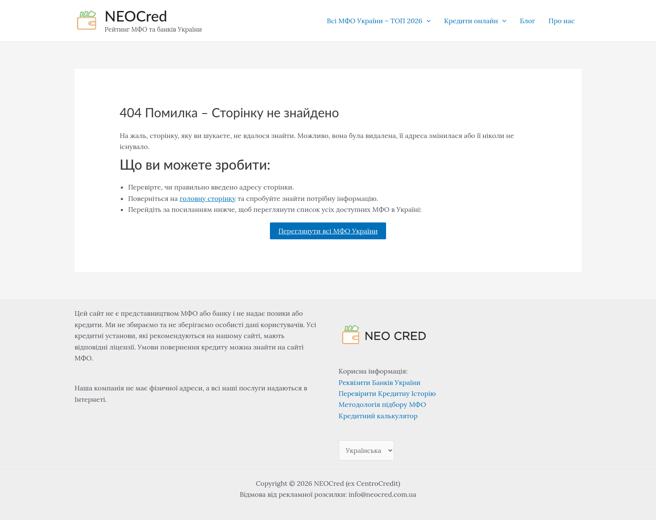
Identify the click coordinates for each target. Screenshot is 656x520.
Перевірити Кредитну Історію (387, 393)
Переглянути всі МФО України (328, 231)
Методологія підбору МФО (382, 404)
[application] (426, 21)
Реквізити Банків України (380, 382)
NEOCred (136, 15)
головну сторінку (208, 198)
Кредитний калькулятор (378, 416)
